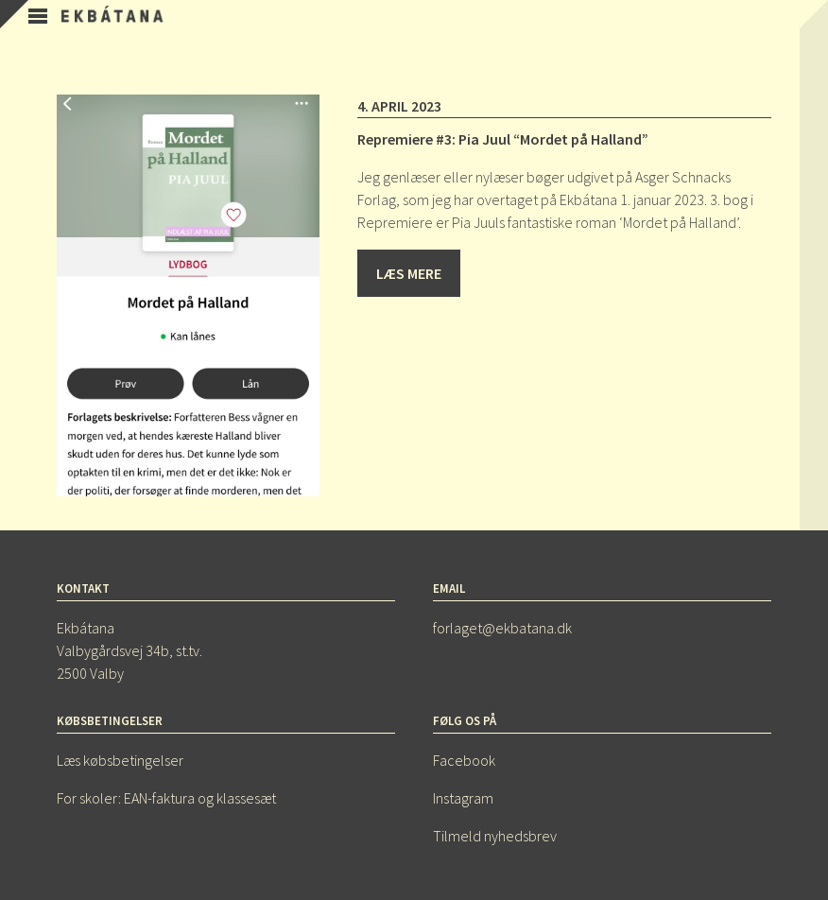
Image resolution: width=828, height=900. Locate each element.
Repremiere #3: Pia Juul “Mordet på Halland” (502, 139)
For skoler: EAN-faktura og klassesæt (166, 797)
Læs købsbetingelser (120, 760)
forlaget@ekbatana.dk (502, 627)
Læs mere (408, 273)
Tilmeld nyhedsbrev (495, 835)
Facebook (464, 760)
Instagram (463, 797)
